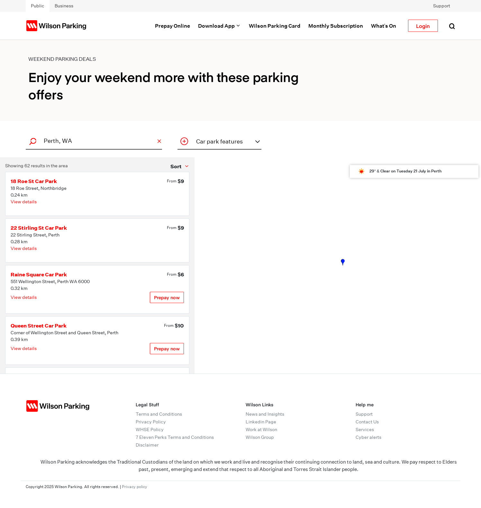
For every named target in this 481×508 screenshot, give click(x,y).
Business (64, 5)
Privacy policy (134, 486)
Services (365, 429)
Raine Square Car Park (39, 274)
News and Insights (265, 414)
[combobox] (93, 141)
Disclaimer (147, 445)
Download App (219, 26)
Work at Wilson (261, 429)
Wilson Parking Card (274, 26)
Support (441, 5)
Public (37, 5)
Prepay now (167, 297)
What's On (383, 26)
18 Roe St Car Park (34, 181)
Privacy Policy (151, 421)
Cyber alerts (368, 437)
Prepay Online (172, 26)
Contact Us (367, 421)
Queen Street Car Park (39, 325)
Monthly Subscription (335, 26)
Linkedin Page (261, 421)
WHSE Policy (150, 429)
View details (24, 201)
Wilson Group (260, 437)
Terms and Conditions (159, 414)
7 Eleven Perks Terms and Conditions (175, 437)
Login (423, 25)
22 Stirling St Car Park (39, 228)
